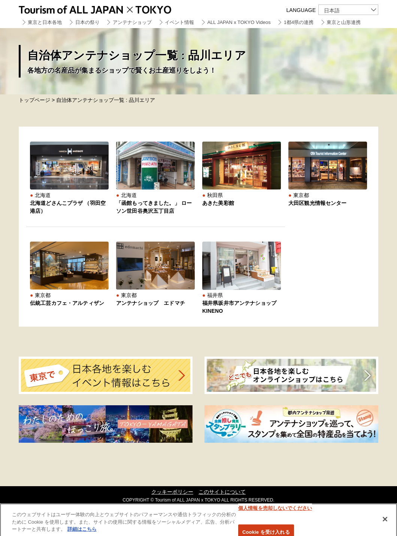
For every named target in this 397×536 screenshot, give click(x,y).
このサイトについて (222, 492)
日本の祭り (87, 22)
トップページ (34, 100)
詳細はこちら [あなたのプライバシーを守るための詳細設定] (82, 531)
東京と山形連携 (344, 22)
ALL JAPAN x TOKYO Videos (238, 22)
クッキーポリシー (172, 492)
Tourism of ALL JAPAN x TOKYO (112, 8)
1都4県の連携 (298, 22)
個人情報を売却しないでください (275, 510)
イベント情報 (179, 22)
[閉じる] (385, 521)
